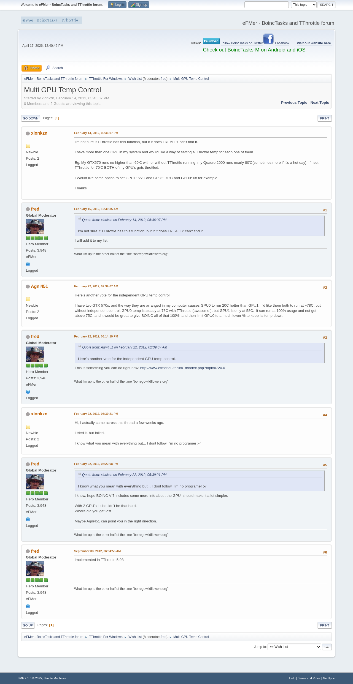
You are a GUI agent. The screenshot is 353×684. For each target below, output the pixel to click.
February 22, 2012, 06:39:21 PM (96, 413)
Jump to (260, 647)
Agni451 (39, 286)
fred (163, 79)
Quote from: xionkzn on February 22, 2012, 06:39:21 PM (124, 475)
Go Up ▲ (329, 678)
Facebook (282, 43)
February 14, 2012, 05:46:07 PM (96, 133)
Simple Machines (55, 678)
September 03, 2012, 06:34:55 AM (97, 551)
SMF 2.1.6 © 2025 (30, 678)
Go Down (30, 118)
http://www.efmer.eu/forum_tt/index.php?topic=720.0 (182, 368)
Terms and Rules (309, 678)
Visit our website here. (314, 43)
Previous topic (294, 102)
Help (292, 678)
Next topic (320, 102)
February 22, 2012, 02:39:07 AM (96, 286)
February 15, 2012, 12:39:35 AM (96, 209)
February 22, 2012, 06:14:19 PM (96, 336)
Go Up (28, 625)
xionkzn (39, 133)
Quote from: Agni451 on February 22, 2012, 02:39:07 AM (124, 347)
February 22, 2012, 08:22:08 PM (96, 463)
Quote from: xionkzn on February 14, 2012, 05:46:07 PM (124, 220)
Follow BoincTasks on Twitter (242, 43)
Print (324, 118)
